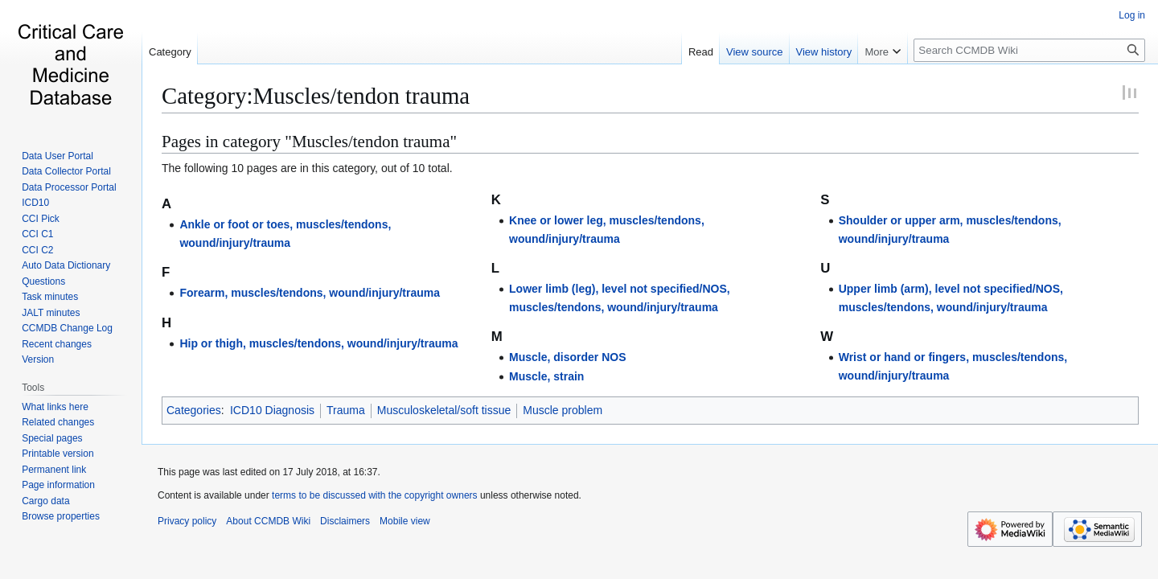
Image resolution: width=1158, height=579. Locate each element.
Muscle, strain (546, 376)
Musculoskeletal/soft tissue (444, 410)
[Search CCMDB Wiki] (1029, 50)
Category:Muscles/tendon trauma (316, 96)
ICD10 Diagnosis (272, 410)
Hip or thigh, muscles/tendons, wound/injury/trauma (318, 343)
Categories (193, 410)
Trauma (345, 410)
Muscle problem (562, 410)
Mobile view (405, 521)
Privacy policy (187, 521)
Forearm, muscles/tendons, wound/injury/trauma (309, 292)
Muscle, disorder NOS (567, 357)
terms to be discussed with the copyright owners (374, 495)
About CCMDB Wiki (268, 521)
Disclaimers (345, 521)
